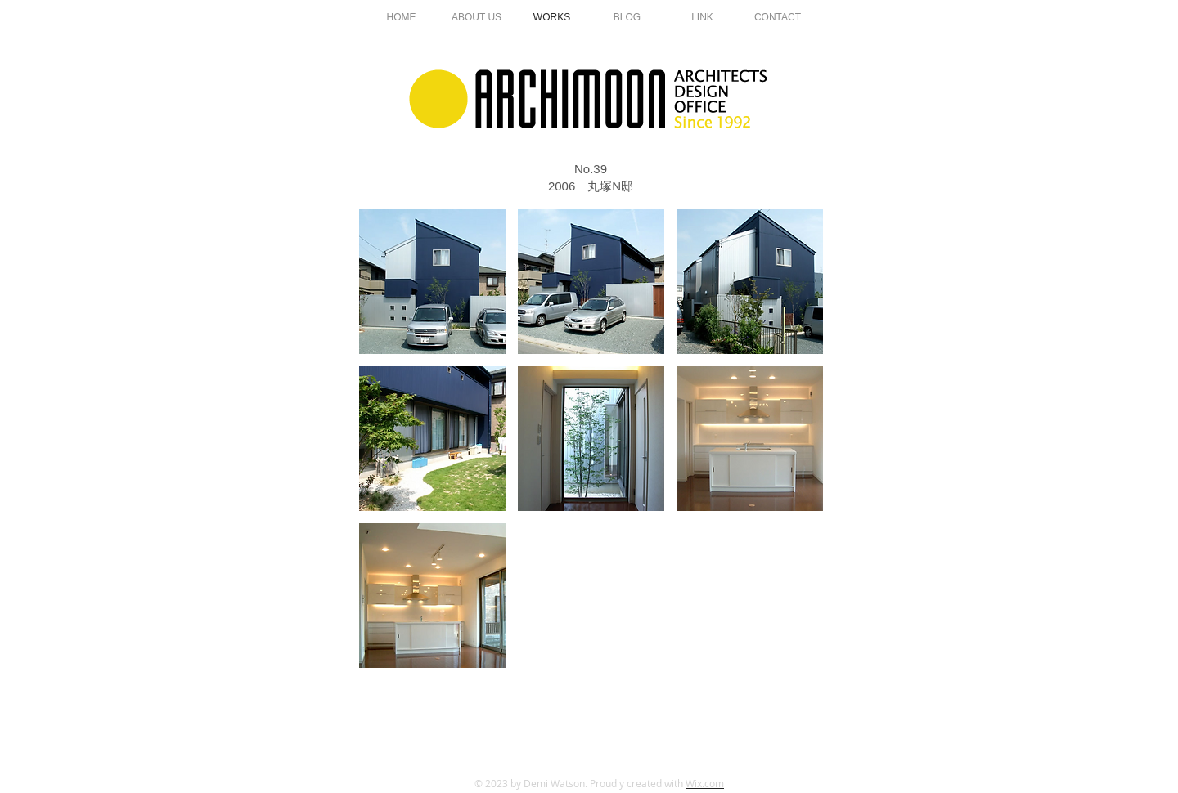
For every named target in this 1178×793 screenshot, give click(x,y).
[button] (432, 281)
